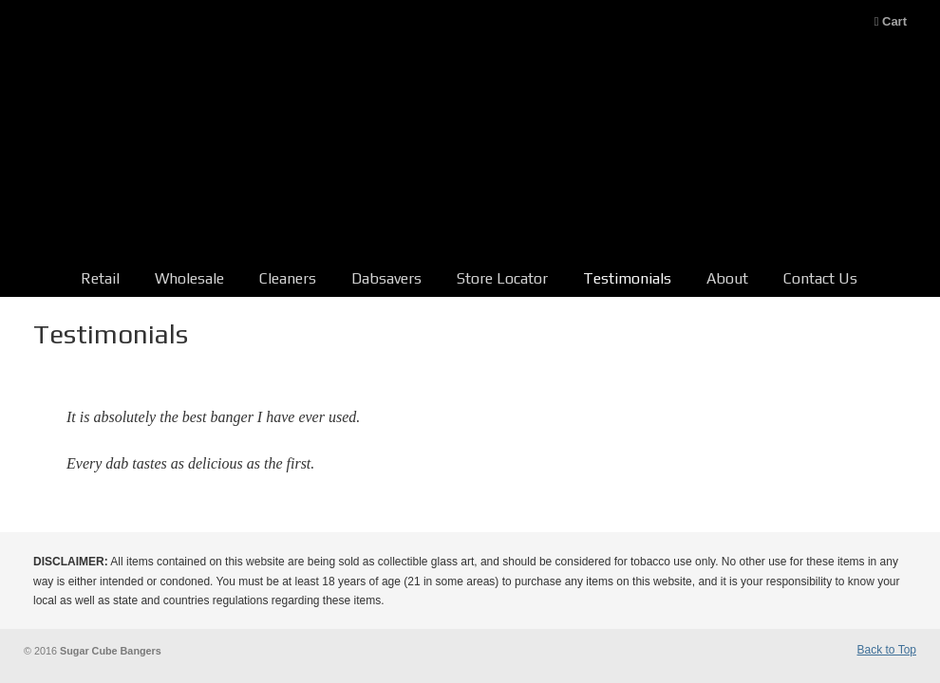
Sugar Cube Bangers (470, 146)
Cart (890, 21)
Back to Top (886, 649)
